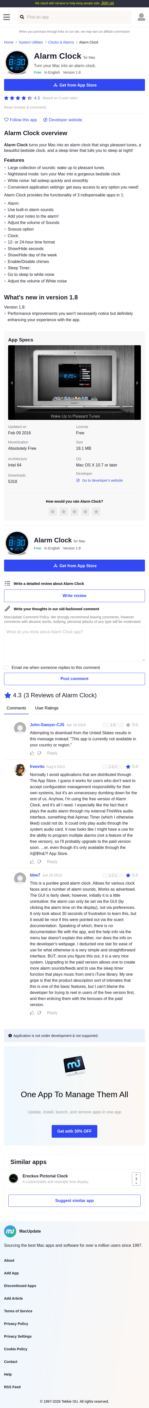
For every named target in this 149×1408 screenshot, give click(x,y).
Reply (52, 753)
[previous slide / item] (11, 382)
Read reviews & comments (25, 107)
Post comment (74, 678)
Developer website (62, 120)
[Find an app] (21, 17)
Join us (107, 3)
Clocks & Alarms (61, 42)
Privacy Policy (16, 1323)
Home (8, 42)
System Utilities (31, 42)
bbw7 (35, 875)
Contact (10, 1361)
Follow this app (20, 120)
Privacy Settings (18, 1336)
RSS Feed (12, 1387)
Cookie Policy (15, 1349)
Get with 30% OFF (74, 1131)
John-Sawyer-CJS (47, 724)
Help (8, 1374)
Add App (11, 1273)
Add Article (13, 1298)
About (9, 1260)
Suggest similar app (74, 1200)
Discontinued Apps (20, 1285)
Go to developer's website (99, 480)
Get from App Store (74, 85)
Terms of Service (18, 1311)
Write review (74, 595)
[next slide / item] (137, 382)
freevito (37, 766)
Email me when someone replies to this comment (56, 667)
